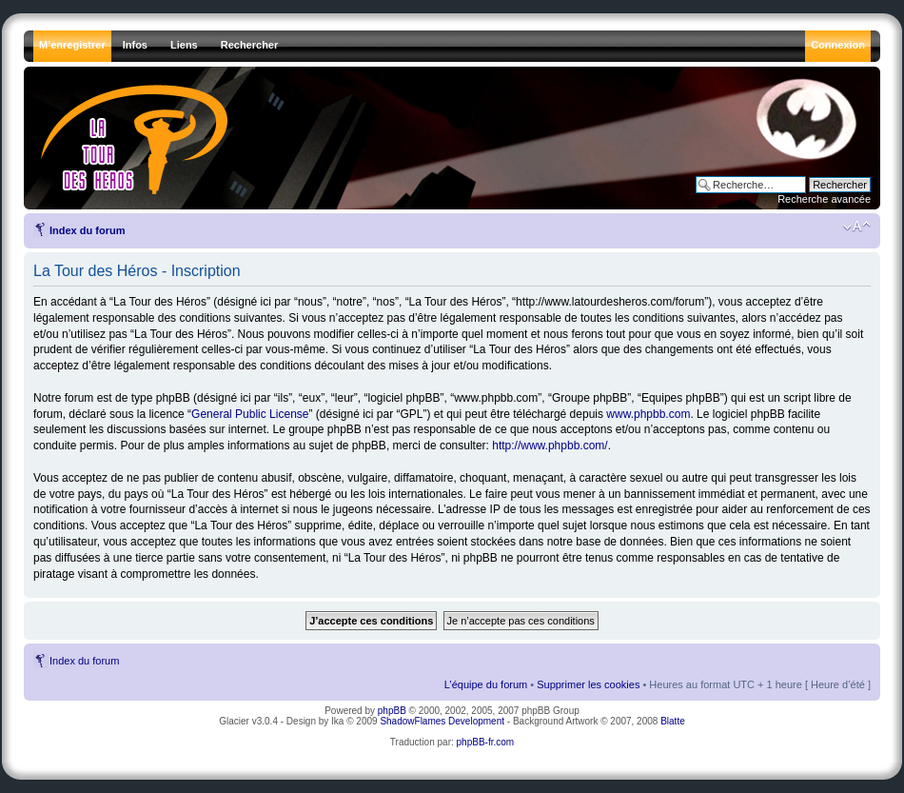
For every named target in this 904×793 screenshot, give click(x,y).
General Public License (249, 414)
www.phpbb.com (648, 414)
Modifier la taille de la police (857, 226)
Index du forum (87, 230)
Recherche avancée (824, 199)
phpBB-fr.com (486, 742)
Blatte (672, 721)
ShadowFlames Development (442, 721)
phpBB (392, 710)
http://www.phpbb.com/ (549, 445)
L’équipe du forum (485, 684)
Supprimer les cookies (588, 684)
